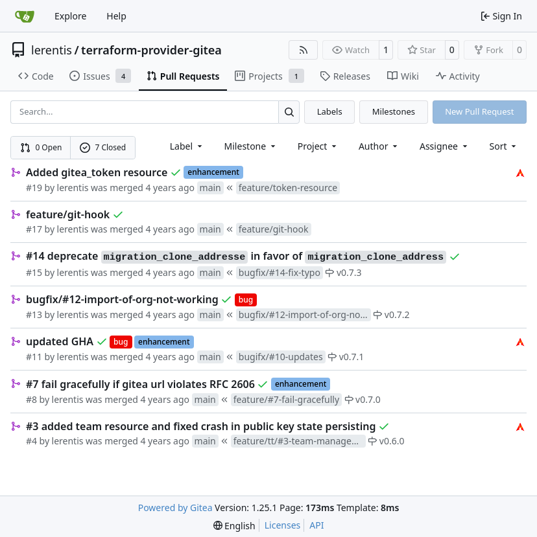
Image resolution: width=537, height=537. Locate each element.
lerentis (51, 49)
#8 (31, 399)
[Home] (24, 16)
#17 (34, 229)
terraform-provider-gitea (151, 49)
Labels (329, 111)
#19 (34, 187)
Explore (70, 16)
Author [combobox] (379, 146)
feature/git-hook (68, 214)
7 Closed (103, 147)
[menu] (504, 146)
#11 (34, 356)
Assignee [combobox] (445, 146)
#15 (34, 272)
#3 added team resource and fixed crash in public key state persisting (201, 426)
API (316, 525)
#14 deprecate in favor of (236, 256)
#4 (31, 441)
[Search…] (289, 111)
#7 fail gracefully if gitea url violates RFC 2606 (140, 384)
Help (116, 16)
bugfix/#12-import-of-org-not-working (122, 299)
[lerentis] (520, 172)
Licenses (283, 525)
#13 (34, 314)
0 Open (41, 147)
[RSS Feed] (303, 50)
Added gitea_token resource (96, 172)
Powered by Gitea (175, 507)
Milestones (393, 111)
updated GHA (59, 341)
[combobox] (187, 146)
